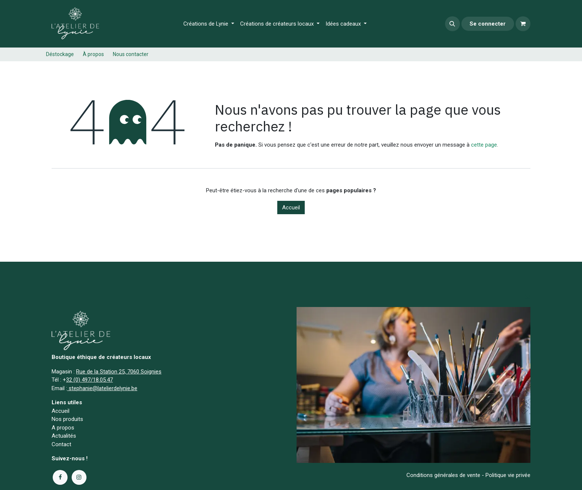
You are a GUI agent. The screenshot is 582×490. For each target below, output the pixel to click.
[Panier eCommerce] (523, 23)
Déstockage (60, 54)
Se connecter (488, 23)
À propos (93, 54)
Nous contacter (130, 54)
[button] (452, 23)
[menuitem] (208, 24)
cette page (484, 144)
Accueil (291, 207)
